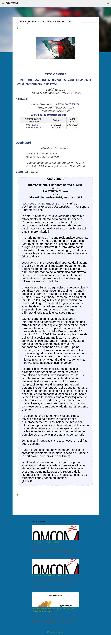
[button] (17, 28)
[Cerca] (21, 3)
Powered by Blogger (55, 632)
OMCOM (12, 3)
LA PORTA (30, 203)
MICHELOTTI (49, 203)
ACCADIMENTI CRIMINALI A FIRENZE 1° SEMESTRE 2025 (50, 575)
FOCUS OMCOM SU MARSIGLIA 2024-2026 (45, 542)
